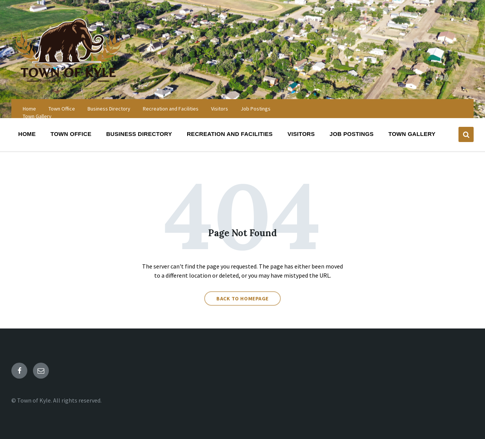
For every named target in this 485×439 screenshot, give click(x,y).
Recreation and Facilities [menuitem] (171, 108)
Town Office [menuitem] (61, 108)
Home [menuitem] (29, 108)
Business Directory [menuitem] (109, 108)
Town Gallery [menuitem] (37, 116)
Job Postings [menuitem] (256, 108)
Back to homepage (242, 298)
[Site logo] (68, 84)
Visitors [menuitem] (219, 108)
